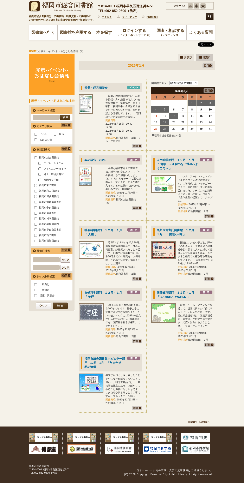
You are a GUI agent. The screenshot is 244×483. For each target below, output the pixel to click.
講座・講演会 (47, 295)
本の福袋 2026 (94, 160)
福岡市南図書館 (47, 212)
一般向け (45, 284)
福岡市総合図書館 (49, 157)
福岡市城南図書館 (49, 218)
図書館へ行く (43, 32)
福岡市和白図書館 (49, 190)
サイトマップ (129, 17)
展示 (61, 134)
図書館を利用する (75, 32)
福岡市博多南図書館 (50, 202)
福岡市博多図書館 (49, 196)
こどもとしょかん (54, 163)
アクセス (107, 17)
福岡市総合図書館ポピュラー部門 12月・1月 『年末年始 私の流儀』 (104, 363)
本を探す (104, 32)
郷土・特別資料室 (54, 174)
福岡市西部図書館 (49, 240)
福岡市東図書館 (47, 185)
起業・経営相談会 (96, 87)
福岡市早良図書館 (49, 224)
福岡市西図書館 (47, 235)
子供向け (45, 289)
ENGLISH (152, 17)
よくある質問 (201, 32)
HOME (33, 51)
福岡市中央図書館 (49, 207)
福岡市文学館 (51, 179)
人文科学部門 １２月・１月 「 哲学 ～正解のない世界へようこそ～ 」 (177, 164)
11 (155, 116)
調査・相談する (170, 32)
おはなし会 (46, 139)
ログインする (134, 32)
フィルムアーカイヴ (55, 168)
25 (155, 128)
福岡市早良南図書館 (50, 229)
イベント (45, 134)
